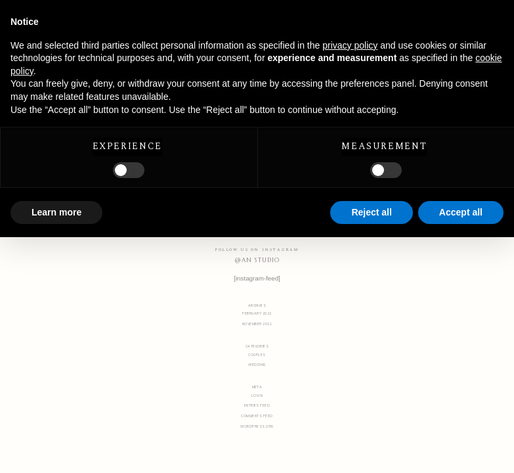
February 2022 (256, 313)
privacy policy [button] (349, 45)
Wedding (256, 365)
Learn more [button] (56, 212)
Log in (257, 395)
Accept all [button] (460, 212)
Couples (256, 355)
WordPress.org (256, 426)
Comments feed (256, 416)
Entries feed (257, 405)
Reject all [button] (371, 212)
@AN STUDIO (256, 260)
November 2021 (257, 324)
